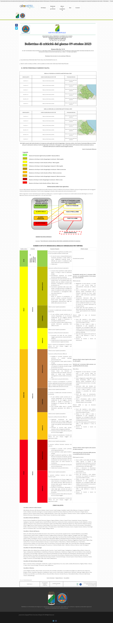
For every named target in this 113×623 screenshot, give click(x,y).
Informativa (105, 1)
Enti (67, 7)
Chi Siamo (40, 7)
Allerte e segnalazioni (59, 8)
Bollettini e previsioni (49, 7)
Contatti (74, 7)
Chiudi (111, 1)
